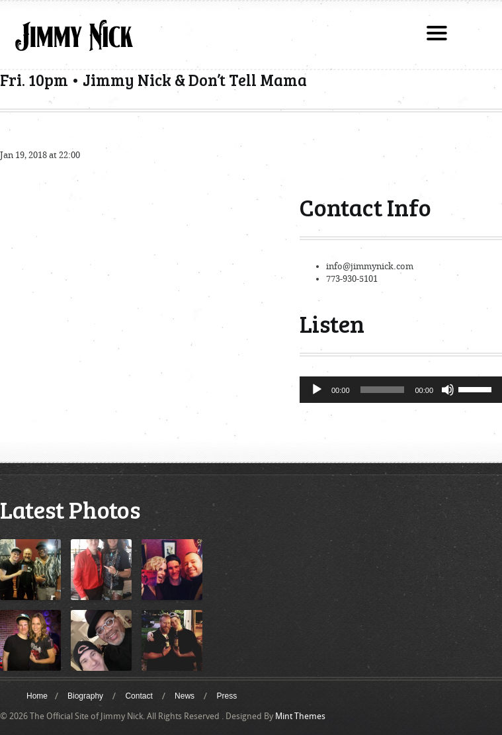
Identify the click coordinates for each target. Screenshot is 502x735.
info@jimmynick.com (369, 266)
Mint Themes (300, 716)
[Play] (316, 389)
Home (37, 696)
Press (226, 696)
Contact (138, 696)
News (184, 696)
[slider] (382, 389)
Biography (85, 696)
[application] (401, 389)
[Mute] (447, 389)
